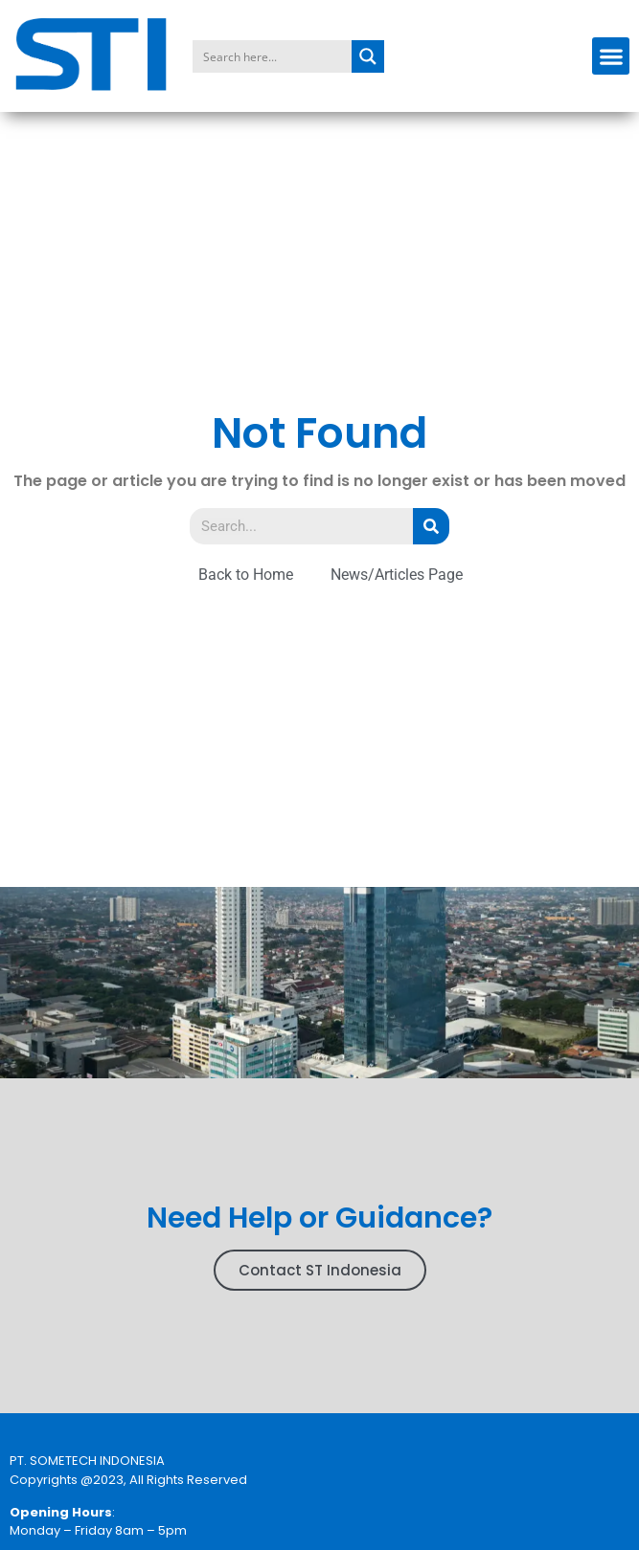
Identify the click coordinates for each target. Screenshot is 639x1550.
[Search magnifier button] (368, 56)
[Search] (431, 526)
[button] (610, 56)
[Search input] (273, 56)
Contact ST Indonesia (320, 1270)
